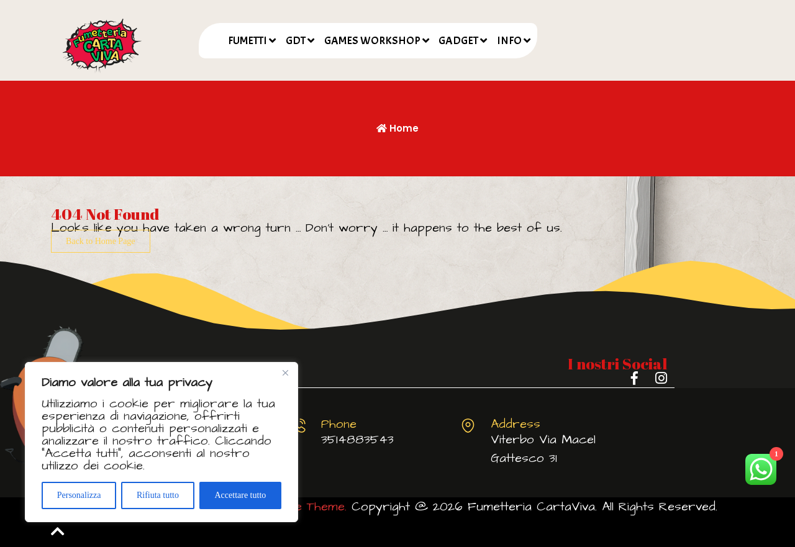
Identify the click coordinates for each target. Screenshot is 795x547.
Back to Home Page (100, 241)
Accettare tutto (240, 495)
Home (397, 128)
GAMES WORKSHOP (372, 41)
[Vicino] (285, 372)
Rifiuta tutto (158, 495)
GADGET (458, 41)
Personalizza (79, 495)
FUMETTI (247, 41)
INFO (509, 41)
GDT (296, 41)
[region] (161, 442)
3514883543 (357, 439)
